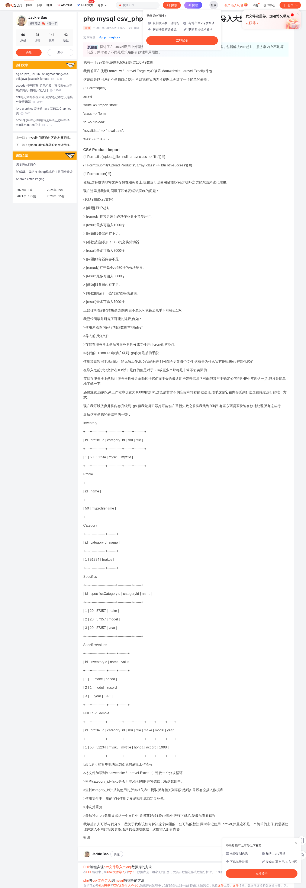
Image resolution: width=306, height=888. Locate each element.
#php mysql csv (109, 37)
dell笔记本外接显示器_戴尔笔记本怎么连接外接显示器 (44, 99)
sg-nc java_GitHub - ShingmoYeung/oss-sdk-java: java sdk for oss (42, 76)
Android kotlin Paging (30, 179)
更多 (102, 5)
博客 (29, 5)
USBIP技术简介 (26, 164)
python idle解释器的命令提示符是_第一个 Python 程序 (50, 145)
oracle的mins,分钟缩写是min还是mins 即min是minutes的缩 (43, 122)
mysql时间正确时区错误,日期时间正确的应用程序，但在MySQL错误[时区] (50, 138)
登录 (214, 5)
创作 (290, 5)
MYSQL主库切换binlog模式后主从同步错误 (44, 171)
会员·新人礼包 (236, 5)
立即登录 (182, 40)
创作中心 (269, 5)
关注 (117, 854)
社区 (49, 5)
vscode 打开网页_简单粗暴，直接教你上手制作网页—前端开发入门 (44, 88)
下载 (39, 5)
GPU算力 (85, 3)
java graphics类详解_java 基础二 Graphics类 (43, 111)
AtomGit (64, 5)
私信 (60, 52)
